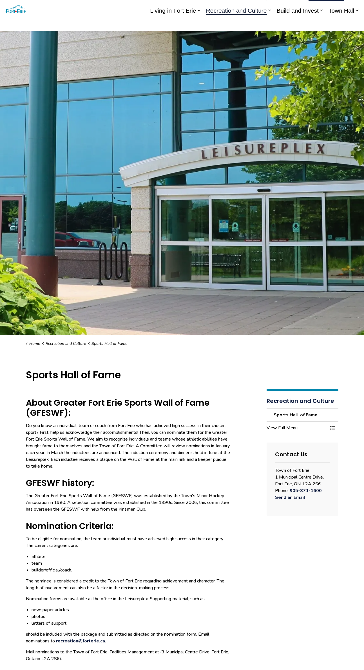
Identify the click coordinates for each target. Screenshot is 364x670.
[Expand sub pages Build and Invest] (321, 23)
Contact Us (288, 8)
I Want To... (326, 8)
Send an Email (290, 497)
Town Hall (341, 23)
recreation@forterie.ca (80, 641)
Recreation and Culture (236, 23)
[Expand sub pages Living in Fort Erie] (199, 23)
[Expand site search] (354, 7)
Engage (204, 7)
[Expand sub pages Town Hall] (357, 23)
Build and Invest (298, 23)
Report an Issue (241, 8)
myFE (187, 7)
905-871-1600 (306, 491)
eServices (168, 7)
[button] (297, 428)
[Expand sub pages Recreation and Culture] (270, 23)
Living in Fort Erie (173, 23)
